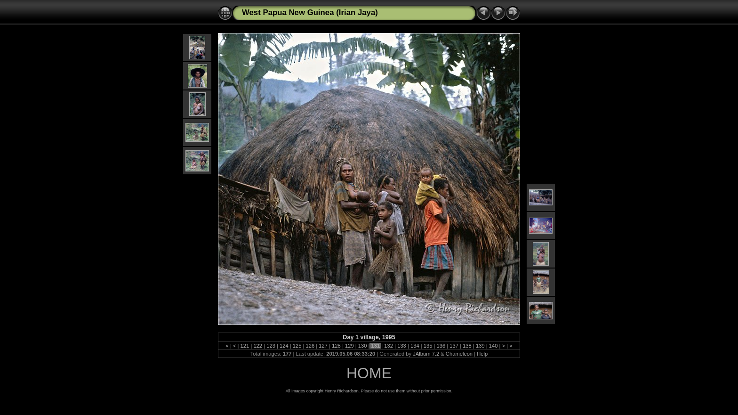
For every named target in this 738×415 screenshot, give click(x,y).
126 (310, 346)
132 (388, 346)
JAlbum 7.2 (426, 354)
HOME (369, 373)
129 (349, 346)
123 (271, 346)
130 (363, 346)
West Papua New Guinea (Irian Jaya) (310, 12)
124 (284, 346)
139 (480, 346)
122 (258, 346)
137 (454, 346)
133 (402, 346)
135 (428, 346)
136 (441, 346)
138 (467, 346)
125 (297, 346)
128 (336, 346)
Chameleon (459, 354)
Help (482, 354)
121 (244, 346)
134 (415, 346)
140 (493, 346)
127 (323, 346)
